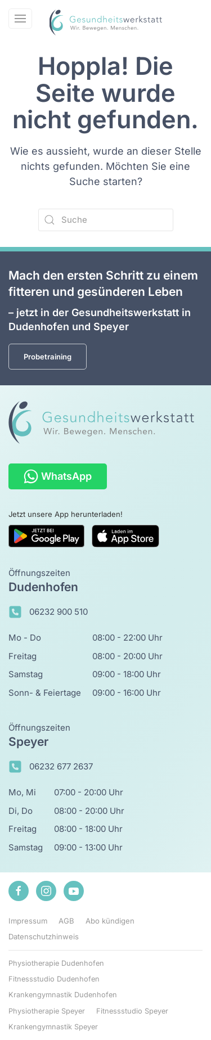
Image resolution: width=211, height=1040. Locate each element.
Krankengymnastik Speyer (53, 1027)
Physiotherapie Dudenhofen (56, 963)
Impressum (27, 920)
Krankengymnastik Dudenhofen (62, 995)
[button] (20, 18)
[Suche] (105, 220)
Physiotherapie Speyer (46, 1011)
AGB (66, 920)
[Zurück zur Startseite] (106, 22)
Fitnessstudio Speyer (132, 1011)
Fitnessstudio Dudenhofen (54, 979)
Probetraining (47, 356)
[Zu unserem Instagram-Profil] (46, 891)
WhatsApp (58, 476)
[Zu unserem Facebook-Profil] (18, 891)
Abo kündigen (110, 920)
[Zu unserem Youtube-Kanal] (74, 891)
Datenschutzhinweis (43, 936)
